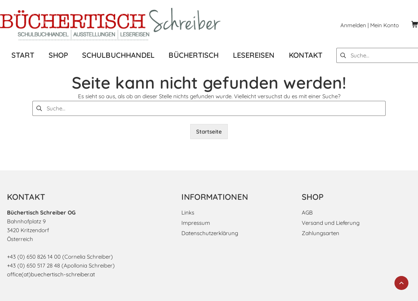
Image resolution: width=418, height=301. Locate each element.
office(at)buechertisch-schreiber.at (51, 274)
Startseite (209, 131)
